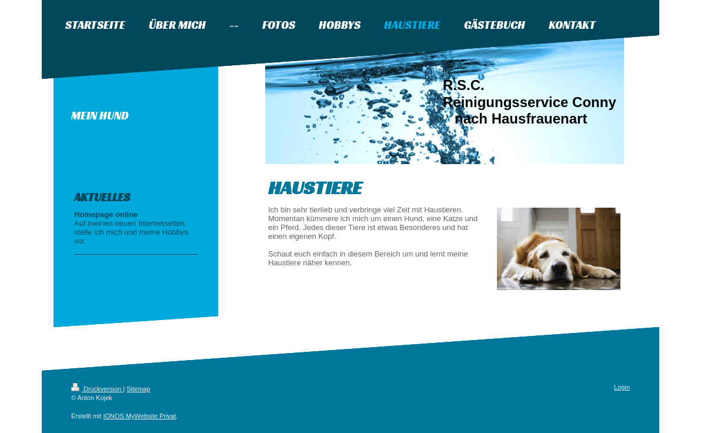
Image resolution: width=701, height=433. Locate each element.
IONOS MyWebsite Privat (139, 415)
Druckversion (97, 388)
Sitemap (138, 388)
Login (622, 387)
